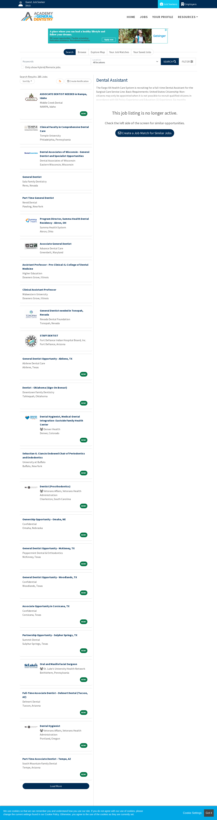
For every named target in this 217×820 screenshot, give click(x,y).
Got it (209, 813)
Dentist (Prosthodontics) (55, 486)
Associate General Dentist (55, 243)
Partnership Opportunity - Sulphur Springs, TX (49, 635)
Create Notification (78, 81)
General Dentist (32, 176)
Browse (82, 52)
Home (131, 17)
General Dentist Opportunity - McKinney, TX (48, 548)
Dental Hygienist (50, 726)
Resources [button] (186, 17)
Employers (189, 4)
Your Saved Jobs (142, 52)
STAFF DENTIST (49, 335)
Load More (56, 786)
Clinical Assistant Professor (39, 289)
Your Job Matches (119, 52)
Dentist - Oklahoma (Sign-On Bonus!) (44, 387)
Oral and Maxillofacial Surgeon (58, 664)
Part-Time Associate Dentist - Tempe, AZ (46, 758)
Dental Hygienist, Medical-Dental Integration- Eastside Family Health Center (61, 420)
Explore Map (98, 52)
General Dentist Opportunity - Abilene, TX (47, 358)
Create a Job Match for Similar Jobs (144, 133)
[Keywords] (56, 61)
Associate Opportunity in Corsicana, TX (45, 606)
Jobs (144, 17)
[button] (187, 61)
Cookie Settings (192, 813)
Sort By (26, 81)
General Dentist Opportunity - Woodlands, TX (49, 577)
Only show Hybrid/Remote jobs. (43, 67)
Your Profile (162, 17)
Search (69, 52)
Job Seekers (168, 4)
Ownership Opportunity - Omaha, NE (44, 519)
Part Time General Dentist (38, 197)
